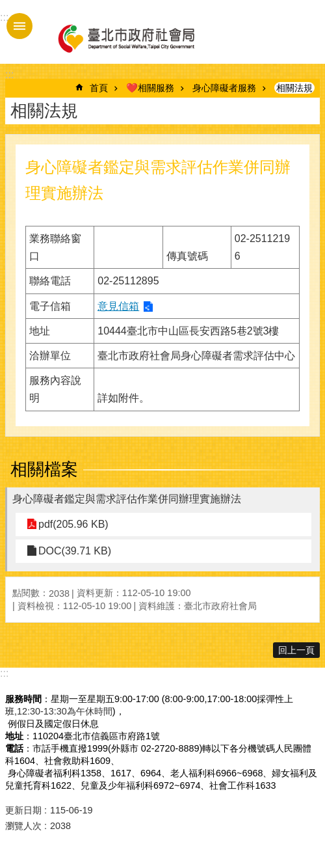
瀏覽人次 (23, 826)
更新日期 (23, 810)
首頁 (99, 88)
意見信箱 (118, 306)
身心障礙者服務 (224, 88)
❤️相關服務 (150, 88)
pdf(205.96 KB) (73, 524)
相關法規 (294, 88)
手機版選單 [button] (19, 26)
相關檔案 (44, 469)
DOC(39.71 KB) (74, 550)
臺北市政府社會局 (125, 38)
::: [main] (9, 74)
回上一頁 (296, 650)
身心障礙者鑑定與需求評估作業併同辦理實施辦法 (126, 498)
